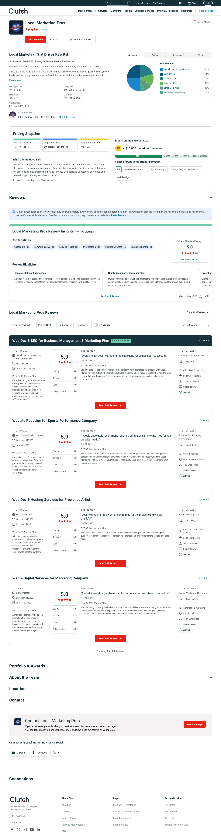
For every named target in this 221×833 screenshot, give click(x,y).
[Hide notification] (208, 211)
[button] (22, 325)
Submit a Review (196, 312)
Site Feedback (17, 816)
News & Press (69, 818)
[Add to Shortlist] (202, 22)
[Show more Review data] (110, 405)
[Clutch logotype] (19, 799)
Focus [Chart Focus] (155, 55)
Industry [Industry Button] (64, 325)
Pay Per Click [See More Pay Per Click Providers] (170, 78)
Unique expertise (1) (141, 246)
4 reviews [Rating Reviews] (44, 29)
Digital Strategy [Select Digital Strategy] (157, 169)
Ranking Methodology (73, 824)
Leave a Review (142, 3)
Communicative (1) (44, 246)
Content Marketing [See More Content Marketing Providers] (172, 83)
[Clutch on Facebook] (12, 829)
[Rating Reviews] (31, 29)
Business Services (144, 10)
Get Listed (170, 805)
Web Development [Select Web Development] (134, 169)
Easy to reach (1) (68, 246)
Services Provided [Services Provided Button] (20, 325)
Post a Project (205, 10)
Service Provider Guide (176, 824)
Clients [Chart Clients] (201, 55)
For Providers (159, 3)
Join (208, 3)
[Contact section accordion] (110, 700)
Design (128, 10)
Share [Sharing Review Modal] (206, 340)
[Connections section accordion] (110, 779)
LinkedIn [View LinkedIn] (21, 752)
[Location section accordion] (110, 688)
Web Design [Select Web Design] (123, 177)
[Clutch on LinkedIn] (38, 829)
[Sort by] (195, 325)
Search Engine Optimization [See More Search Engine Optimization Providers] (177, 69)
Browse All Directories (124, 805)
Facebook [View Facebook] (42, 752)
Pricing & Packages (167, 10)
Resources (186, 10)
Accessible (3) (21, 246)
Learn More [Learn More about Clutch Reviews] (117, 215)
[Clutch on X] (19, 829)
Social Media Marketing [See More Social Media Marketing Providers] (175, 92)
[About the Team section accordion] (110, 677)
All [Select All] (118, 169)
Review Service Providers (126, 811)
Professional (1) (91, 246)
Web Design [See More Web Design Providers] (169, 74)
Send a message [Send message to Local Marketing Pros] (195, 724)
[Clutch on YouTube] (32, 829)
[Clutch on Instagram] (25, 829)
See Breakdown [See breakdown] (188, 259)
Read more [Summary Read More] (15, 80)
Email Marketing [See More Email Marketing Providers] (171, 88)
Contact (54, 39)
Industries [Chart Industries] (177, 55)
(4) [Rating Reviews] (196, 253)
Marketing (115, 10)
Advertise (169, 818)
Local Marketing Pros (45, 22)
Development (85, 10)
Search (110, 3)
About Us (66, 805)
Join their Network (83, 39)
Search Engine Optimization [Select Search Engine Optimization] (185, 169)
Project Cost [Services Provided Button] (44, 325)
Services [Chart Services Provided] (132, 55)
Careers (65, 811)
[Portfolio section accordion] (110, 666)
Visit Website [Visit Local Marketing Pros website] (36, 39)
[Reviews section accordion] (110, 197)
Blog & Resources (122, 818)
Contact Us (15, 822)
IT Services (101, 10)
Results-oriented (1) (115, 246)
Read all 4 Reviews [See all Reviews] (110, 296)
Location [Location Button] (81, 325)
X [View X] (58, 752)
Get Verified (171, 811)
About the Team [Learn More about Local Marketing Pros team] (67, 117)
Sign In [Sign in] (195, 3)
